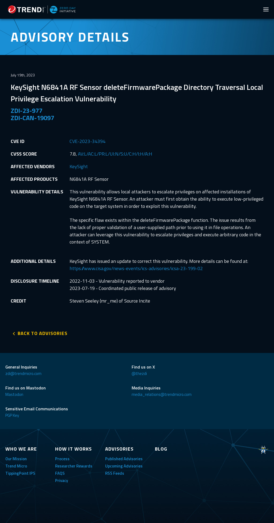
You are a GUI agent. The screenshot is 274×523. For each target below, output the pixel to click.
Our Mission (16, 459)
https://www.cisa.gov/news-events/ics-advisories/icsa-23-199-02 (136, 268)
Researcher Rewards (73, 466)
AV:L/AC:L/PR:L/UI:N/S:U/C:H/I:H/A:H (115, 153)
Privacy (61, 480)
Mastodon (14, 394)
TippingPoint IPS (20, 473)
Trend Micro (16, 466)
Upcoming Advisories (124, 466)
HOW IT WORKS (73, 448)
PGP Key (12, 415)
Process (62, 459)
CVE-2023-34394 (87, 141)
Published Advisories (124, 459)
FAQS (60, 473)
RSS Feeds (114, 473)
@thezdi (139, 373)
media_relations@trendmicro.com (162, 394)
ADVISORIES (119, 448)
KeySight (79, 166)
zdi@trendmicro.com (23, 373)
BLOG (161, 448)
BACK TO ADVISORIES (42, 333)
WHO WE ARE (21, 448)
